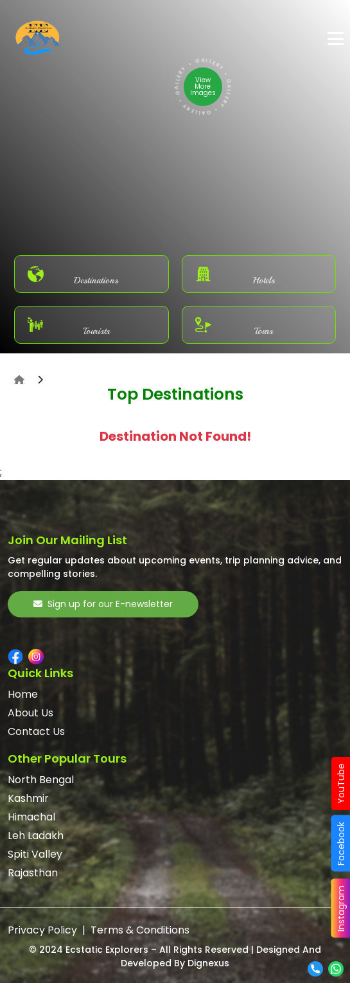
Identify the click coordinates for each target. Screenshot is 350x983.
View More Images (203, 86)
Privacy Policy (42, 930)
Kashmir (28, 798)
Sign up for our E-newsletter (103, 604)
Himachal (31, 817)
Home (23, 694)
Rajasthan (33, 872)
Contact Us (36, 731)
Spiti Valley (35, 854)
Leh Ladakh (36, 835)
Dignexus (208, 963)
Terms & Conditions (140, 930)
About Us (30, 712)
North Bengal (41, 779)
